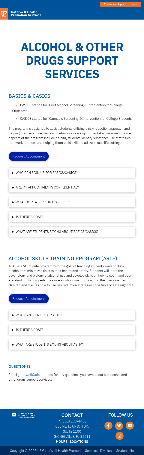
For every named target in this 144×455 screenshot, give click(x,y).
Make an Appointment (121, 4)
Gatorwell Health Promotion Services (26, 13)
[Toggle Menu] (138, 13)
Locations (79, 441)
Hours (62, 441)
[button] (72, 173)
